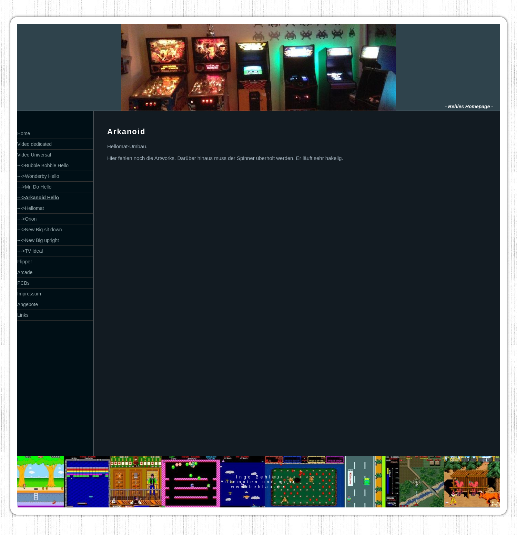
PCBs (23, 283)
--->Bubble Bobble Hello (43, 165)
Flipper (24, 261)
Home (23, 133)
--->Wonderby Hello (38, 176)
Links (23, 315)
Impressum (29, 293)
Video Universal (34, 155)
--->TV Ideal (30, 251)
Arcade (24, 272)
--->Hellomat (30, 208)
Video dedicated (34, 144)
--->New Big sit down (39, 229)
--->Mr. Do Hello (34, 187)
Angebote (27, 304)
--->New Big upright (38, 240)
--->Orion (27, 219)
